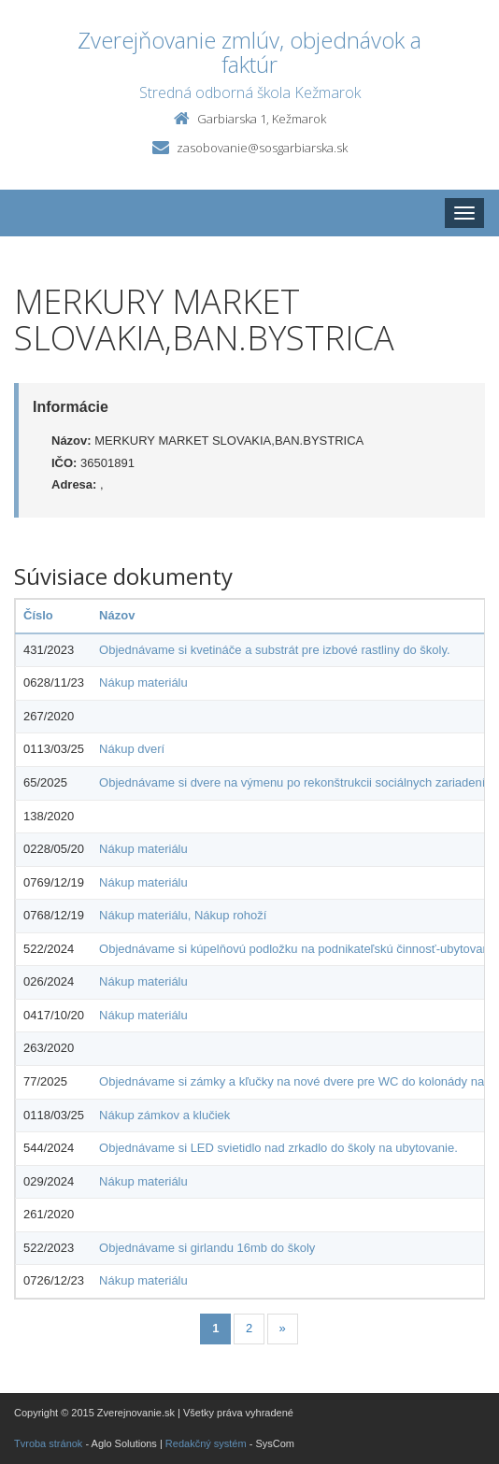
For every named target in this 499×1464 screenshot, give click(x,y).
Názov (117, 615)
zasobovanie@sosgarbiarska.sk (262, 147)
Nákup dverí (131, 749)
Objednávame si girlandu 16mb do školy (207, 1248)
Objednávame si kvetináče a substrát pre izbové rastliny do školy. (274, 650)
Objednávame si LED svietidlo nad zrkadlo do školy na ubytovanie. (278, 1148)
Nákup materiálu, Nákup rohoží (182, 915)
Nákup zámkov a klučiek (164, 1115)
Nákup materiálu (143, 682)
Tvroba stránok (48, 1443)
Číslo (38, 615)
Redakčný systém (206, 1443)
